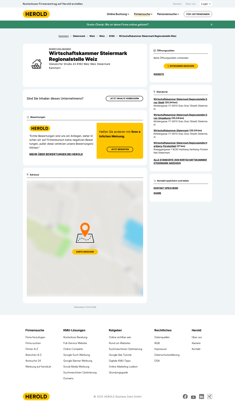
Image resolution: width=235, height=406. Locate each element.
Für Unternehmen (198, 14)
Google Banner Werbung (77, 360)
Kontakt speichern (166, 188)
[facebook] (185, 397)
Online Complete (73, 349)
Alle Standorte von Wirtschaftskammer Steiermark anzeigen (180, 161)
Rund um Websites (119, 343)
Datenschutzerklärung (167, 354)
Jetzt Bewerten (120, 149)
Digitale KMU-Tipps (120, 360)
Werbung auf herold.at (38, 366)
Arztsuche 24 (33, 360)
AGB (157, 343)
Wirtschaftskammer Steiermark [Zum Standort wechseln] (171, 130)
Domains (68, 378)
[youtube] (193, 397)
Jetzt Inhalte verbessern (124, 98)
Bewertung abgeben (60, 49)
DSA (157, 360)
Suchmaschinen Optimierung (80, 372)
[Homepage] (36, 14)
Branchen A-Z (33, 354)
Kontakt (196, 349)
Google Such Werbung (76, 354)
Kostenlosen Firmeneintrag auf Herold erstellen (53, 3)
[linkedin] (201, 397)
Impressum (160, 349)
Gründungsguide (118, 372)
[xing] (209, 397)
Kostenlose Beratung (75, 337)
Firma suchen (33, 343)
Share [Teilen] (157, 193)
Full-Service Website (75, 343)
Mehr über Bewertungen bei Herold (56, 154)
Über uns (191, 3)
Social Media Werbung (76, 366)
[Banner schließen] (211, 25)
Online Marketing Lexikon (123, 366)
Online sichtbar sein (120, 337)
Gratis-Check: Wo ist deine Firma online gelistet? (118, 24)
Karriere (177, 3)
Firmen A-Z (31, 349)
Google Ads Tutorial (120, 354)
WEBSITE (159, 74)
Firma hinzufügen (35, 337)
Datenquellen (162, 337)
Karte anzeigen (85, 252)
